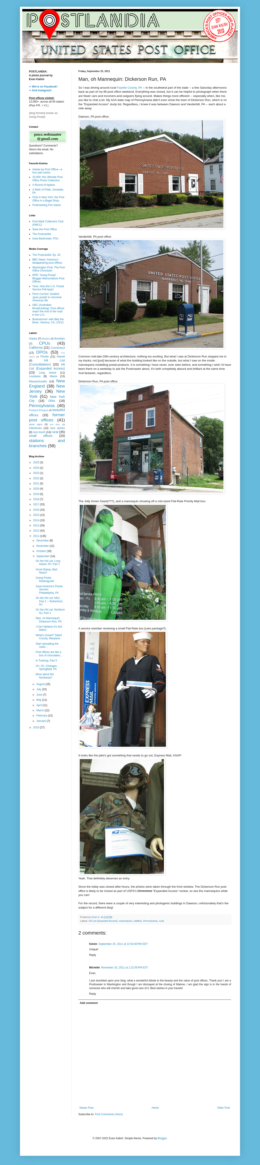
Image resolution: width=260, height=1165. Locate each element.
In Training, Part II (46, 660)
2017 (36, 504)
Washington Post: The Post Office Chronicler (48, 269)
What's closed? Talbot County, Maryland (49, 637)
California (36, 347)
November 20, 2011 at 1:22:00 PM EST (124, 967)
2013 (36, 525)
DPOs (42, 352)
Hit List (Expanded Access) (103, 921)
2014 (36, 520)
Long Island (47, 372)
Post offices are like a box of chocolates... (49, 653)
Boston (46, 338)
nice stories (57, 428)
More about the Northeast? (45, 676)
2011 (36, 536)
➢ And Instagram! (40, 90)
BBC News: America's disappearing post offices (47, 261)
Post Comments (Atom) (109, 1114)
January (41, 721)
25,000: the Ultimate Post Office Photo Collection (47, 178)
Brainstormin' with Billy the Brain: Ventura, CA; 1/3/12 (48, 321)
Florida (44, 356)
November (43, 545)
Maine (53, 376)
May (39, 699)
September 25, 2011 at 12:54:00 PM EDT (123, 944)
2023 (36, 473)
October (41, 551)
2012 (36, 530)
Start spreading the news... (47, 645)
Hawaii (61, 356)
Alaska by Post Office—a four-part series (47, 171)
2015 (36, 515)
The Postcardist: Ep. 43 (46, 254)
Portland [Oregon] (38, 410)
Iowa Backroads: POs (45, 238)
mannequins (125, 921)
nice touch (39, 432)
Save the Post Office (44, 229)
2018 (36, 499)
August (41, 684)
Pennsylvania (150, 921)
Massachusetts (38, 381)
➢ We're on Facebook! (43, 86)
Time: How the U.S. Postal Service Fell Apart (48, 288)
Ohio (51, 401)
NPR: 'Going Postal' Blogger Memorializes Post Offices (48, 278)
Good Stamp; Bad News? (46, 571)
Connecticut (58, 347)
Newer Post (86, 1107)
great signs (35, 424)
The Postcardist (41, 234)
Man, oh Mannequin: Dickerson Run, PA (49, 620)
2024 (36, 467)
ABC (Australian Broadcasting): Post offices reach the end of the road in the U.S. (48, 309)
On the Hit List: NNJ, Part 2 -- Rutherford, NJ (49, 601)
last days (55, 424)
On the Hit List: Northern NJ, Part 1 (50, 611)
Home (155, 1107)
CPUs (44, 343)
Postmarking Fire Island (46, 205)
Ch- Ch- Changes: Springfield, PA (46, 667)
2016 (36, 509)
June (39, 694)
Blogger (162, 1138)
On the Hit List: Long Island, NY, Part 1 (48, 562)
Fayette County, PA (129, 87)
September (43, 556)
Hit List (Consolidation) (47, 362)
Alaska (33, 338)
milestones (35, 428)
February (42, 715)
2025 (36, 462)
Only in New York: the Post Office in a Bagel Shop (48, 199)
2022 (36, 478)
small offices (41, 436)
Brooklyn (59, 338)
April (39, 705)
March (40, 710)
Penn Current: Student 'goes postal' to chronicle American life (47, 297)
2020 (36, 488)
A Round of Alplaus (43, 184)
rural (161, 921)
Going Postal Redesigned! (45, 579)
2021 (36, 483)
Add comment (89, 1003)
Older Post (223, 1107)
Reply (92, 955)
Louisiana (34, 376)
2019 (36, 494)
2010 (36, 727)
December (43, 540)
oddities (138, 921)
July (39, 689)
